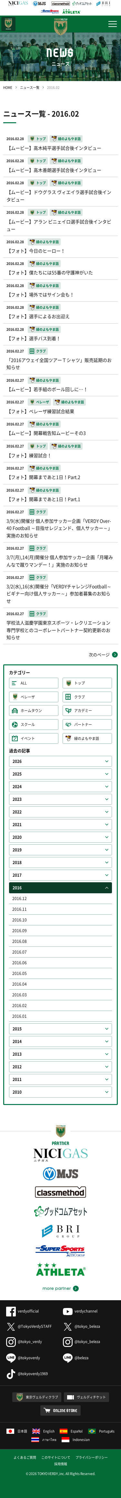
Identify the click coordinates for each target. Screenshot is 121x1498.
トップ (79, 683)
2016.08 (19, 941)
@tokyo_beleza (81, 1326)
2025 (17, 774)
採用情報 (60, 1463)
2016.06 (19, 963)
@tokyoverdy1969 (27, 1373)
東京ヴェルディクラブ (42, 1397)
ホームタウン (31, 710)
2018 (17, 862)
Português (101, 1431)
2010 (17, 1092)
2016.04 (19, 984)
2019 (17, 850)
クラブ (79, 697)
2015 (17, 1029)
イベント (28, 738)
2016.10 (19, 920)
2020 (17, 837)
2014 (17, 1041)
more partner (57, 1288)
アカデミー (83, 710)
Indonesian (76, 1439)
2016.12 (19, 898)
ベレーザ (28, 697)
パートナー (83, 724)
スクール (28, 724)
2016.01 (19, 1016)
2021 (17, 824)
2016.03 (19, 995)
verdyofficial (22, 1311)
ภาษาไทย (43, 1439)
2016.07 (19, 952)
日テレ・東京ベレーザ (8, 24)
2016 (17, 888)
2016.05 (19, 973)
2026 (17, 761)
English (43, 1431)
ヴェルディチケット (91, 1397)
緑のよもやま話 (86, 738)
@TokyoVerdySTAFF (29, 1326)
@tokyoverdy (23, 1358)
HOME (7, 87)
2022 (17, 812)
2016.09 (19, 930)
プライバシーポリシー (92, 1457)
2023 (17, 799)
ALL (24, 683)
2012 (17, 1067)
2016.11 (19, 909)
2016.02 (19, 1005)
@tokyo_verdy (24, 1341)
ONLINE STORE (65, 1410)
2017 (17, 875)
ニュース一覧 (29, 87)
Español (71, 1431)
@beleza (75, 1358)
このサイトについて (55, 1457)
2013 (17, 1054)
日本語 (16, 1431)
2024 (17, 787)
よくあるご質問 (25, 1457)
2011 (17, 1079)
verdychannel (80, 1311)
